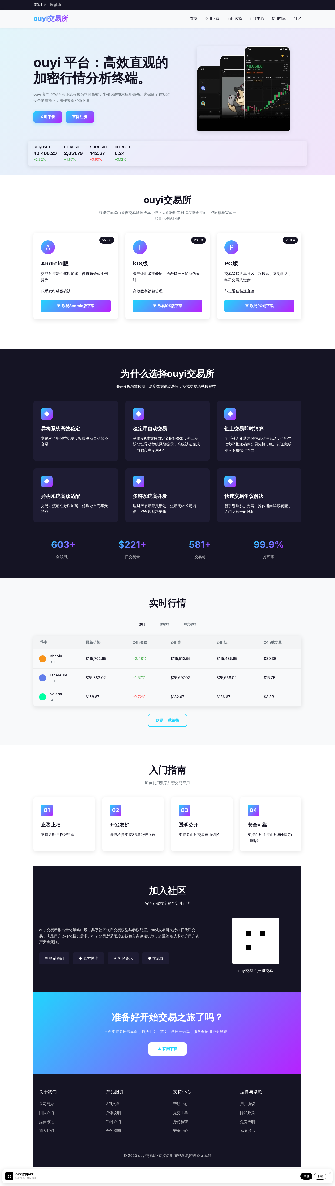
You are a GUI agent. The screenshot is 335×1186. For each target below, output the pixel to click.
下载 (320, 1176)
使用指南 (279, 18)
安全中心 (180, 1130)
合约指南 (113, 1130)
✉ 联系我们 (54, 958)
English (55, 5)
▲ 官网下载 (168, 1049)
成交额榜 (190, 624)
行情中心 (256, 18)
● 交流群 (156, 958)
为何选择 (234, 18)
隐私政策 (247, 1112)
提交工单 (180, 1112)
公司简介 (46, 1103)
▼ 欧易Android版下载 (75, 305)
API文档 (113, 1103)
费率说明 (113, 1112)
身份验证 (180, 1121)
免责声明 (247, 1121)
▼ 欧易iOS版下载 (167, 305)
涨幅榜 (164, 624)
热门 (142, 624)
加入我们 (46, 1130)
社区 (298, 18)
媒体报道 (46, 1121)
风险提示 (247, 1130)
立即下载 (47, 116)
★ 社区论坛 (123, 958)
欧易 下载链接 (167, 720)
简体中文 (40, 5)
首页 (193, 18)
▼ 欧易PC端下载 (259, 305)
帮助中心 (180, 1103)
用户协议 (247, 1103)
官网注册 (79, 116)
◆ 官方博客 (88, 958)
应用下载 (212, 18)
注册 (306, 1176)
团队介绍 (46, 1112)
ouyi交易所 (51, 18)
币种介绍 (113, 1121)
